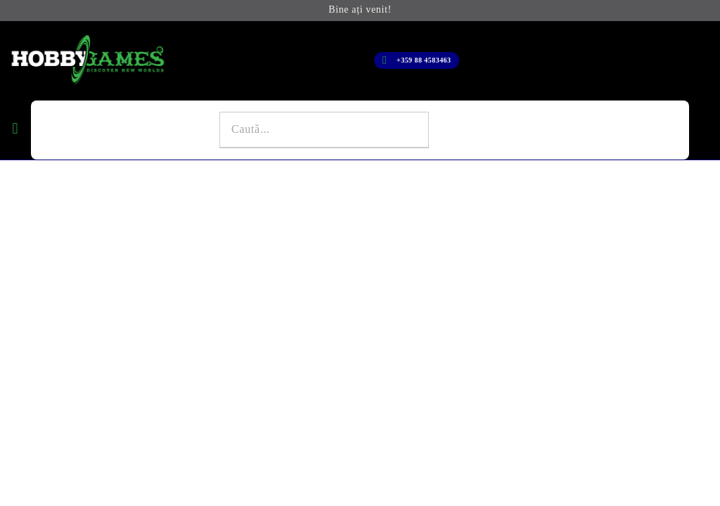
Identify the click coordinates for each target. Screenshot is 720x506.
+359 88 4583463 (424, 60)
